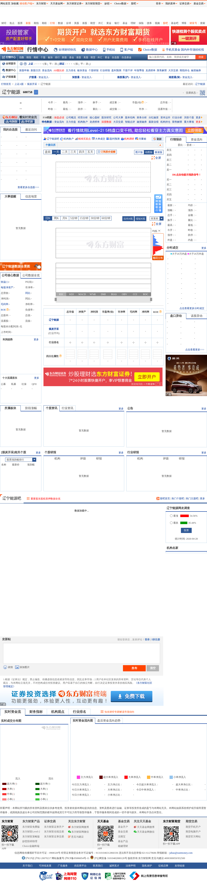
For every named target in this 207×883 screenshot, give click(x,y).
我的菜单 (170, 3)
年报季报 (139, 70)
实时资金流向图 (83, 720)
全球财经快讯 (67, 49)
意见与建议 (76, 836)
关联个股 (189, 117)
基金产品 (123, 841)
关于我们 (27, 865)
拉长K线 (128, 218)
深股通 (75, 77)
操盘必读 (59, 117)
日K (47, 218)
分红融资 (154, 117)
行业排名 (79, 711)
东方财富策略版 (31, 836)
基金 (125, 23)
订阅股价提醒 (107, 151)
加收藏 (15, 3)
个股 (43, 57)
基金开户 (123, 826)
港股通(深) (174, 77)
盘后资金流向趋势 (108, 720)
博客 (184, 23)
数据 (60, 23)
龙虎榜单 (150, 70)
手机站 (110, 49)
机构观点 (57, 711)
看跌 (174, 522)
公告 (130, 408)
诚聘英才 (114, 865)
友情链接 (180, 865)
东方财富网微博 (78, 827)
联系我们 (98, 865)
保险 (141, 23)
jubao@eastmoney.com (181, 852)
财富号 (193, 23)
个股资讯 (51, 408)
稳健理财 (123, 846)
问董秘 (142, 138)
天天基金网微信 (144, 831)
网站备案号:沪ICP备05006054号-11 (71, 858)
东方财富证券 (74, 3)
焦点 (12, 23)
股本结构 (130, 117)
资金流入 (43, 77)
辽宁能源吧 (53, 138)
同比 (27, 293)
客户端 (128, 49)
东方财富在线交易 (54, 831)
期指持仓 (185, 70)
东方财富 (7, 821)
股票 (20, 23)
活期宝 (121, 836)
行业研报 (105, 70)
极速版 (158, 152)
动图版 (149, 152)
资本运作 (165, 117)
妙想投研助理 (29, 841)
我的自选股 (10, 129)
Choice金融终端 (30, 846)
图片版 (139, 152)
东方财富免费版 (31, 826)
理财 (133, 23)
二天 (65, 151)
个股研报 (94, 70)
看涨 (174, 515)
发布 (134, 668)
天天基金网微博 (144, 827)
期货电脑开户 (193, 831)
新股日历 (36, 70)
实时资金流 (12, 711)
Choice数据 (150, 49)
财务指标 (36, 711)
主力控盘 (71, 121)
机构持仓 (165, 121)
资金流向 (47, 70)
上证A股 (19, 84)
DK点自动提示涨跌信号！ (186, 174)
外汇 (100, 23)
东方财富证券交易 (54, 836)
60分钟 (106, 218)
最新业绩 (154, 121)
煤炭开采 (32, 84)
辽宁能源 (54, 319)
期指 (36, 23)
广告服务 (63, 865)
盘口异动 (176, 315)
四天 (82, 151)
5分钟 (73, 218)
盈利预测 (116, 70)
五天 (90, 151)
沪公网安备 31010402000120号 (108, 858)
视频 (157, 23)
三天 (73, 151)
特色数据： (48, 121)
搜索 (202, 23)
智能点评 (130, 121)
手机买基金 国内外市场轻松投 (185, 49)
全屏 (158, 157)
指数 (21, 57)
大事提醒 (10, 196)
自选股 (115, 57)
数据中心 (92, 49)
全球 (68, 23)
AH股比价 (58, 70)
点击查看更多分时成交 (191, 308)
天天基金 (103, 821)
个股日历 (50, 145)
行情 (52, 23)
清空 (153, 668)
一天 (56, 151)
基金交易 (123, 831)
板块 (50, 57)
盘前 (48, 151)
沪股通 (32, 77)
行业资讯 (67, 408)
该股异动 (196, 315)
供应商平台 (80, 865)
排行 (57, 57)
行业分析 (177, 117)
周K (56, 218)
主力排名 (71, 70)
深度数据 (106, 121)
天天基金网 (56, 3)
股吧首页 (163, 498)
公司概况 (71, 117)
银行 (116, 23)
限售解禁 (162, 70)
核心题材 (95, 117)
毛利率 (4, 304)
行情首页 (6, 84)
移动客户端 (26, 3)
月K (64, 218)
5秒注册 (155, 639)
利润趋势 (8, 339)
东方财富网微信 (78, 831)
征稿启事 (163, 865)
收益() (4, 281)
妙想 (107, 3)
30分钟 (95, 218)
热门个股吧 (178, 498)
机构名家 (172, 548)
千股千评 (128, 70)
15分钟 (84, 218)
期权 (44, 23)
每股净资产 (7, 287)
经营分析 (83, 117)
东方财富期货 (171, 821)
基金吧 (174, 23)
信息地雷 (31, 196)
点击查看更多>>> (194, 349)
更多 (199, 117)
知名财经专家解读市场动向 (119, 711)
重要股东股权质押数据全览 (45, 498)
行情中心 (9, 57)
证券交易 (184, 3)
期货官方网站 (193, 836)
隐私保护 (147, 865)
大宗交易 (173, 70)
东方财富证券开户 (54, 826)
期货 (92, 23)
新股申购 (24, 70)
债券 (149, 23)
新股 (28, 23)
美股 (76, 23)
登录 (147, 639)
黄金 (108, 23)
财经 (3, 23)
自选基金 (126, 57)
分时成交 (172, 247)
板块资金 (82, 70)
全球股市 (9, 63)
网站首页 (5, 3)
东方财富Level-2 (31, 831)
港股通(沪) (123, 77)
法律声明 (131, 865)
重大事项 (189, 121)
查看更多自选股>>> (28, 187)
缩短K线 (140, 218)
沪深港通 (9, 76)
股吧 (165, 23)
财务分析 (142, 117)
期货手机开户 (193, 826)
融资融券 (196, 70)
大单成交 (100, 138)
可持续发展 (45, 865)
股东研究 (106, 117)
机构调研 (129, 138)
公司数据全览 (31, 275)
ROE (5, 309)
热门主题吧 (192, 498)
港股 (84, 23)
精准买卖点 (84, 138)
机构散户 (83, 121)
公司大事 (118, 117)
